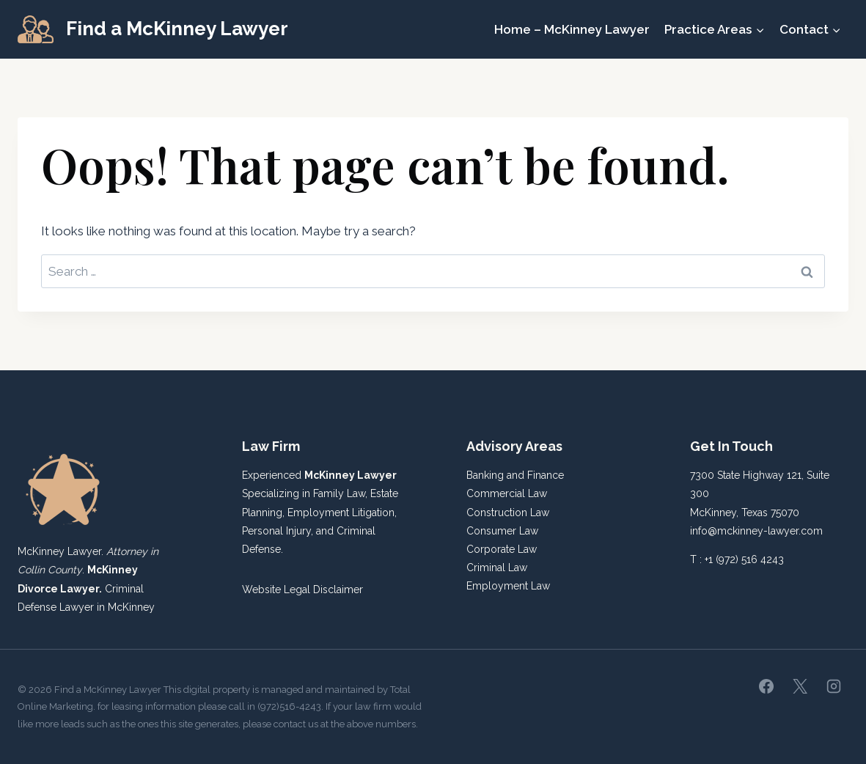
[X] (800, 686)
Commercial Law (506, 493)
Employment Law (508, 586)
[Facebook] (766, 686)
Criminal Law (496, 567)
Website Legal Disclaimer (302, 589)
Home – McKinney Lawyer (572, 29)
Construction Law (507, 512)
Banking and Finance (515, 475)
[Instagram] (833, 686)
